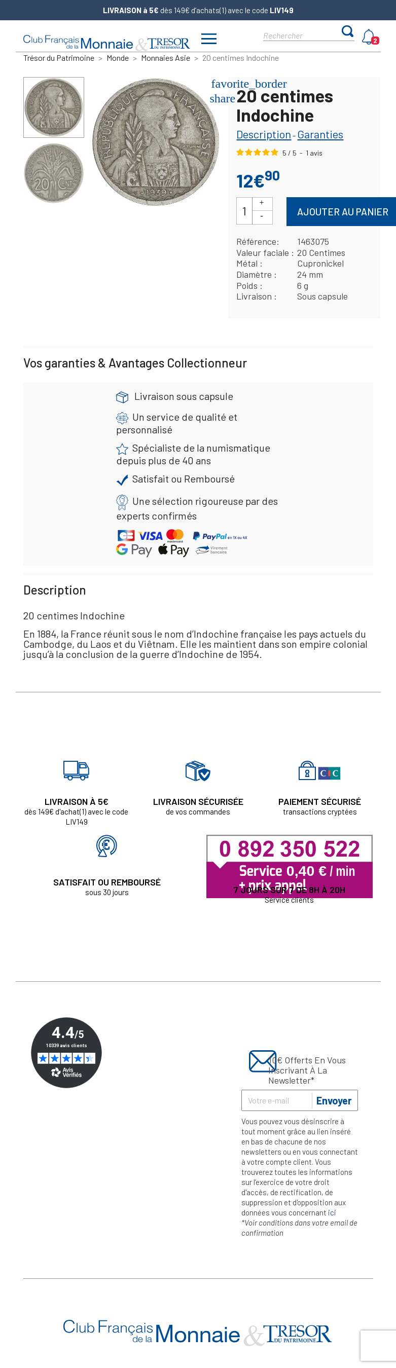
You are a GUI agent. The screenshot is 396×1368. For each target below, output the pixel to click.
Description (263, 134)
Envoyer (334, 1100)
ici (332, 1212)
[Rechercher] (299, 35)
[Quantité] (244, 211)
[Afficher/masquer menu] (209, 40)
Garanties (320, 134)
